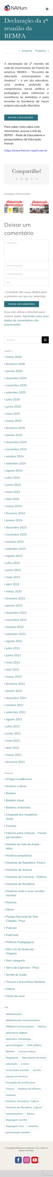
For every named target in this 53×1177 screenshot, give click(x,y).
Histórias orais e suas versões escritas (25, 893)
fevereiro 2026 (15, 364)
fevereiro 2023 (15, 598)
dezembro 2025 (16, 378)
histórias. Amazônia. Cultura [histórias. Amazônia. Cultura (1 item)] (22, 1101)
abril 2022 (12, 669)
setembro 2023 (16, 548)
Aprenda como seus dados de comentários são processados (26, 320)
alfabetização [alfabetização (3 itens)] (14, 1014)
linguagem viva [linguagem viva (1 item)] (15, 1126)
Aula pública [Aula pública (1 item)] (34, 1045)
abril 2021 (12, 747)
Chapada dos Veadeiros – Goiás (22, 816)
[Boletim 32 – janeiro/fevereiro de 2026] (39, 201)
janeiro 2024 (14, 520)
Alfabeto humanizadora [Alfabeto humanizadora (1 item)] (20, 1026)
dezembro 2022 (16, 612)
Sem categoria (15, 960)
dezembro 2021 (16, 698)
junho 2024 (13, 484)
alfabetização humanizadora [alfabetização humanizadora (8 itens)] (23, 1020)
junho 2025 (13, 406)
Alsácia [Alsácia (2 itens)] (42, 1026)
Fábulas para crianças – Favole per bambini (26, 835)
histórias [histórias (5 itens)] (11, 1095)
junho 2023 (13, 570)
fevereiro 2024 (15, 513)
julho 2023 (13, 563)
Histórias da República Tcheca (25, 862)
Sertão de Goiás (16, 974)
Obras (10, 909)
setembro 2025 (16, 392)
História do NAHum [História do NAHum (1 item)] (29, 1088)
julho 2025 (13, 399)
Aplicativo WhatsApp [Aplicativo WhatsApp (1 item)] (18, 1039)
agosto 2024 (14, 470)
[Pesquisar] (45, 339)
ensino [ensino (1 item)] (25, 1063)
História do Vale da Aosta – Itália (23, 846)
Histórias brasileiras (19, 855)
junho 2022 (13, 655)
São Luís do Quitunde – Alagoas (21, 951)
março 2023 (14, 591)
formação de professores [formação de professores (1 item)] (20, 1082)
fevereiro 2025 (15, 428)
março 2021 (14, 754)
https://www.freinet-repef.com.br (25, 150)
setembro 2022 (16, 634)
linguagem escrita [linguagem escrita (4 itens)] (16, 1119)
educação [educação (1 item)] (11, 1063)
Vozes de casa (15, 996)
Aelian (36, 1148)
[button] (6, 207)
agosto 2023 (14, 555)
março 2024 (14, 506)
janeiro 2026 (14, 371)
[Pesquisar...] (23, 339)
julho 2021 (13, 726)
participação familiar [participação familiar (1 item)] (18, 1132)
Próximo (40, 50)
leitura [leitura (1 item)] (30, 1113)
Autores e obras (16, 786)
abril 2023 (12, 584)
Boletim (11, 793)
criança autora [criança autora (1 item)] (27, 1051)
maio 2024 (13, 492)
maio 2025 (13, 413)
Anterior (27, 50)
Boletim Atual (15, 800)
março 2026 (14, 357)
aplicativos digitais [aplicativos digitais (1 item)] (17, 1032)
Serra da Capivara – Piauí (22, 967)
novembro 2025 (16, 385)
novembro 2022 (16, 619)
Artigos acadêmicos (19, 779)
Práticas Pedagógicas (20, 942)
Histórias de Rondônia (20, 884)
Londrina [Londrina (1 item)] (33, 1126)
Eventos (11, 826)
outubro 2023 (15, 541)
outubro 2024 (15, 456)
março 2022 (14, 676)
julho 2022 (13, 648)
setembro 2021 (16, 712)
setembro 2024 (16, 463)
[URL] (26, 282)
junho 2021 (13, 733)
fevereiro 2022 (15, 683)
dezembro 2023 (16, 527)
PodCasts (12, 935)
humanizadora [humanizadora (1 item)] (14, 1113)
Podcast (11, 928)
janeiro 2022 (14, 691)
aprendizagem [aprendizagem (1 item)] (14, 1045)
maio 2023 (13, 577)
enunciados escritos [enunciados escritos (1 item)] (17, 1070)
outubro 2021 (15, 705)
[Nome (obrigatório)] (26, 265)
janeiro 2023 (14, 605)
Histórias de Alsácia (19, 869)
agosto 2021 (14, 719)
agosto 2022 (14, 641)
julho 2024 (13, 477)
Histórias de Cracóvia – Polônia (26, 877)
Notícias (11, 902)
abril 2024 (12, 499)
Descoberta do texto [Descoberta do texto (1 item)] (34, 1057)
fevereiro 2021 (15, 762)
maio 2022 (13, 662)
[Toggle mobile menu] (47, 9)
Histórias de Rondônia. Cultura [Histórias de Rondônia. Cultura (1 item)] (24, 1107)
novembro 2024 (16, 449)
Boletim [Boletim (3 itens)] (10, 1051)
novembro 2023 (16, 534)
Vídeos (10, 989)
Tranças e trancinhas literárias (25, 981)
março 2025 (14, 420)
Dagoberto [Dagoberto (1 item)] (12, 1057)
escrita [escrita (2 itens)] (37, 1070)
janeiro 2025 (14, 435)
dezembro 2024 (16, 442)
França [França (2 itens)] (10, 1088)
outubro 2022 (15, 627)
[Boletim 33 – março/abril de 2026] (13, 201)
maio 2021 (13, 740)
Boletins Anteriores (18, 807)
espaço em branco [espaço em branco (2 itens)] (17, 1076)
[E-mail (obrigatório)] (26, 273)
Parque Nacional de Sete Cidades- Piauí (22, 918)
